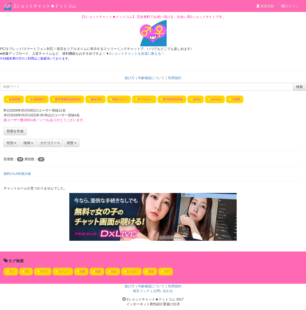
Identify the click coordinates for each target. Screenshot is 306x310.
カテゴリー (50, 143)
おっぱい (132, 271)
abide (196, 99)
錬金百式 (96, 99)
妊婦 (82, 271)
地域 (28, 143)
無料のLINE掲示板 (17, 174)
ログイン (290, 6)
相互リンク (141, 291)
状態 (71, 143)
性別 (11, 143)
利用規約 (174, 78)
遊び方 (130, 78)
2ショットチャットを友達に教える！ (136, 53)
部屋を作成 (15, 131)
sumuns (215, 99)
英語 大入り (119, 99)
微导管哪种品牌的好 (68, 99)
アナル (43, 271)
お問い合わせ (163, 291)
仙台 (113, 271)
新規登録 (265, 6)
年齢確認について (151, 78)
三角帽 (235, 99)
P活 (26, 271)
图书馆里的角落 (173, 99)
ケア (166, 271)
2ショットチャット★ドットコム (45, 6)
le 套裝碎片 (37, 99)
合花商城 (14, 99)
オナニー (63, 271)
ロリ (12, 271)
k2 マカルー (145, 99)
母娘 (98, 271)
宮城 (150, 271)
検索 (299, 87)
